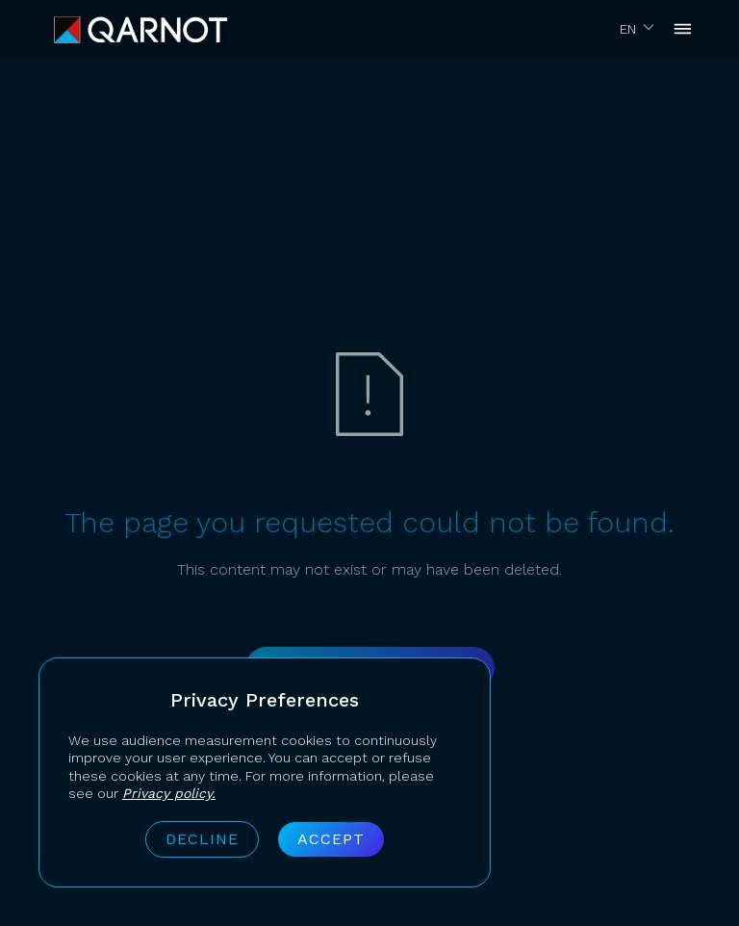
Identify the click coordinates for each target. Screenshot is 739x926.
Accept (331, 839)
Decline (202, 839)
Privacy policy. (169, 793)
